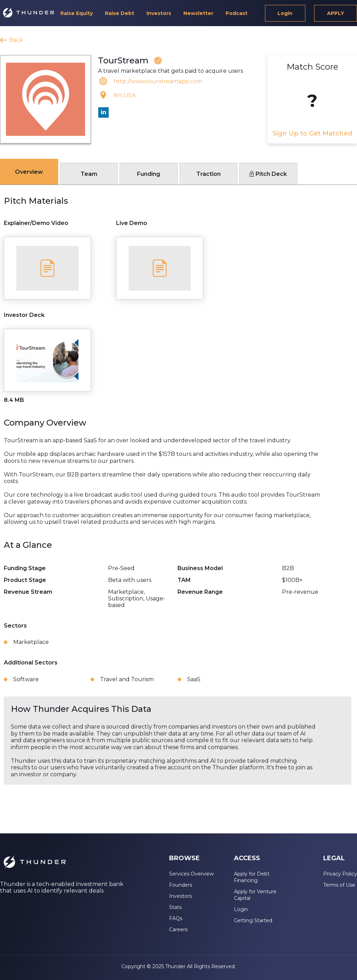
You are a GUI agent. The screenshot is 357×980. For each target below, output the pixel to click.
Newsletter (198, 13)
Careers (178, 929)
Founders (180, 885)
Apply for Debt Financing (251, 877)
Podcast (237, 13)
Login (285, 13)
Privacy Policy (340, 874)
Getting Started (253, 920)
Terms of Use (339, 885)
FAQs (175, 918)
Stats (175, 907)
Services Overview (191, 874)
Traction (208, 174)
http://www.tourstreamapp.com (158, 81)
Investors (158, 13)
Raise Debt (119, 13)
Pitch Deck (268, 174)
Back (16, 40)
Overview (29, 172)
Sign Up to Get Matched (312, 133)
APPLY (335, 13)
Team (89, 174)
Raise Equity (76, 13)
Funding (148, 174)
